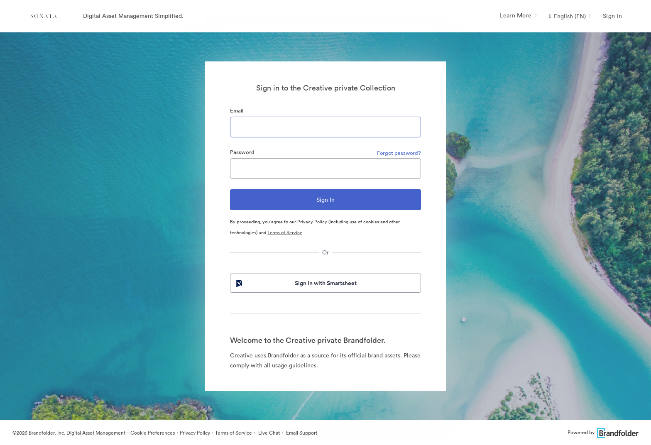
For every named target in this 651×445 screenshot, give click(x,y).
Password (242, 152)
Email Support (301, 432)
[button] (570, 16)
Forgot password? (399, 152)
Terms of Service (284, 232)
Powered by (603, 432)
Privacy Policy (312, 221)
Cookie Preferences (152, 432)
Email (236, 110)
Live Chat (268, 432)
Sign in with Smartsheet (296, 283)
